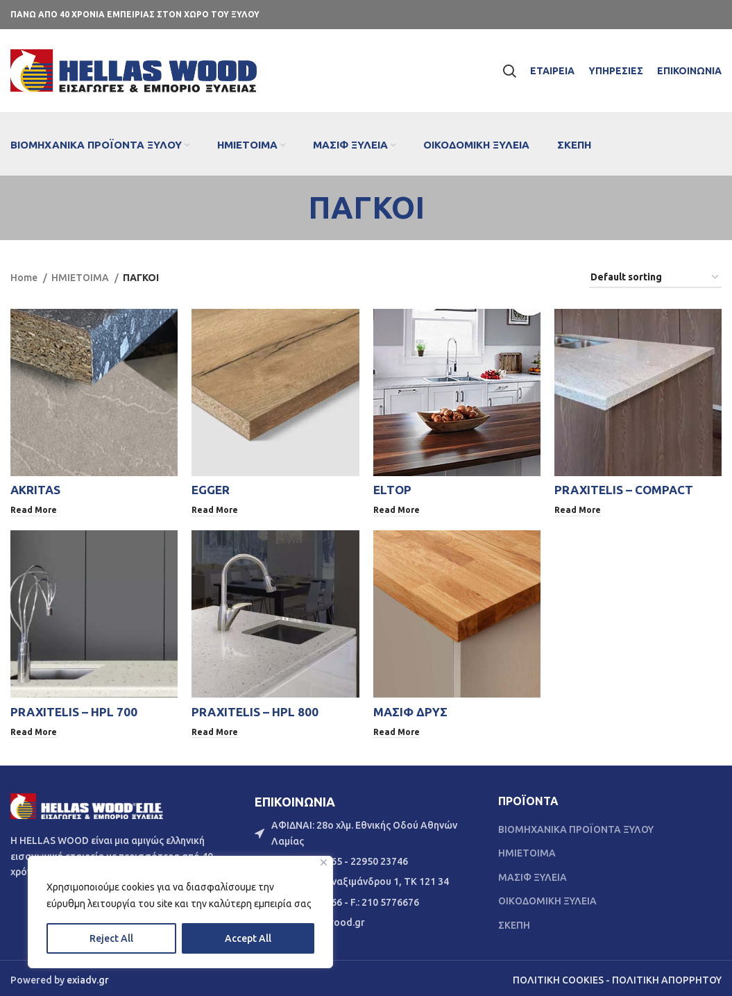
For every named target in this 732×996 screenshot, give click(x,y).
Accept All (248, 938)
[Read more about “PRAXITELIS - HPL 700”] (34, 729)
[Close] (324, 862)
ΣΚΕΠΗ (514, 921)
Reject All (111, 938)
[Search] (509, 71)
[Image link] (86, 801)
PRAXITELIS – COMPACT (623, 489)
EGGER (210, 489)
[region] (180, 912)
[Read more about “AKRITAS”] (34, 509)
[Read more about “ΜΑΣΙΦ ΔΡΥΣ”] (397, 729)
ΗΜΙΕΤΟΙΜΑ (81, 277)
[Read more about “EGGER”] (215, 509)
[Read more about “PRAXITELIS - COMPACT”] (578, 509)
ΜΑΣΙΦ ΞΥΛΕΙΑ (532, 873)
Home (25, 277)
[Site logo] (133, 70)
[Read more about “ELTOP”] (397, 509)
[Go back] (290, 207)
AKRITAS (35, 489)
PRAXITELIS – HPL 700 (73, 709)
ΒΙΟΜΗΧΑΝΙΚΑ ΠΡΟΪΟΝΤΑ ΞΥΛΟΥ (576, 825)
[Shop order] (655, 278)
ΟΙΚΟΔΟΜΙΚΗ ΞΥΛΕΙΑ (547, 896)
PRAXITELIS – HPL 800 (254, 709)
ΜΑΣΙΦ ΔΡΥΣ (410, 709)
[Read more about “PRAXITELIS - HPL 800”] (215, 729)
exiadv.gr (88, 975)
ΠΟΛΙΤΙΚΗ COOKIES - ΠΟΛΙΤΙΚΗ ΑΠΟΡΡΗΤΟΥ (617, 975)
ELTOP (392, 489)
